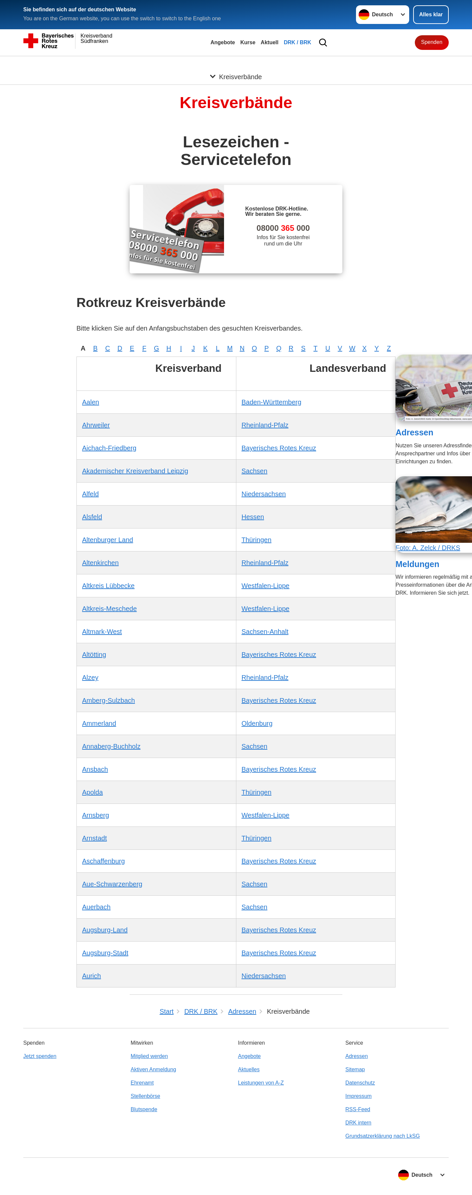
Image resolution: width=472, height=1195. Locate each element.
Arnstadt (94, 838)
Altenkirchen (100, 562)
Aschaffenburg (103, 861)
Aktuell (269, 42)
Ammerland (99, 723)
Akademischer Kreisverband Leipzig (135, 471)
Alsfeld (92, 517)
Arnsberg (95, 815)
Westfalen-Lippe (266, 585)
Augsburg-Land (105, 930)
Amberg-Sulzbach (108, 700)
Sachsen (255, 471)
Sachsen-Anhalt (265, 631)
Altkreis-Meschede (109, 608)
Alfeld (90, 494)
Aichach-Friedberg (109, 448)
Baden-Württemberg (271, 402)
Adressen (414, 432)
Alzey (90, 677)
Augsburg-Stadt (105, 953)
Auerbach (96, 907)
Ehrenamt (142, 1083)
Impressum (358, 1096)
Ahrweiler (96, 425)
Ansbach (95, 769)
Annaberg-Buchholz (111, 746)
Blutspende (144, 1109)
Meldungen (417, 564)
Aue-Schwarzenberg (112, 884)
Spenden (431, 42)
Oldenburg (257, 723)
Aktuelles (249, 1069)
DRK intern (358, 1122)
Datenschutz (360, 1083)
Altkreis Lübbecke (108, 585)
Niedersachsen (264, 494)
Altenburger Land (107, 539)
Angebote (222, 42)
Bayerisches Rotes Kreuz (279, 448)
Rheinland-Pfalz (265, 425)
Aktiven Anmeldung (153, 1069)
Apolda (92, 792)
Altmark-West (102, 631)
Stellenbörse (145, 1096)
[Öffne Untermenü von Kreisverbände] (236, 64)
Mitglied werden (149, 1056)
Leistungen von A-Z (261, 1083)
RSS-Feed (357, 1109)
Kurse (247, 42)
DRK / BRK (297, 42)
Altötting (94, 654)
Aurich (91, 975)
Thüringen (257, 539)
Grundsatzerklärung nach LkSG (382, 1136)
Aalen (90, 402)
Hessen (253, 517)
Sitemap (355, 1069)
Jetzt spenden (40, 1056)
